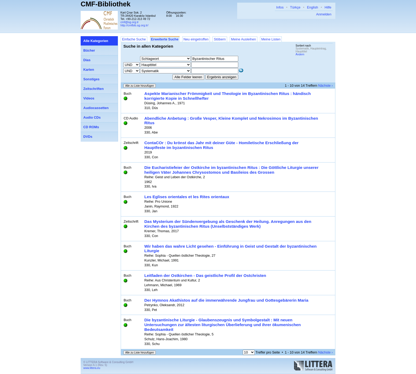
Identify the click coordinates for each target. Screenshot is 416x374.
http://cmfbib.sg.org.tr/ (134, 25)
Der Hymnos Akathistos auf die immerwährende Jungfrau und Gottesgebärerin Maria (226, 300)
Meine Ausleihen (243, 39)
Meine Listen (271, 39)
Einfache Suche (134, 39)
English (312, 7)
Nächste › (325, 86)
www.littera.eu (91, 368)
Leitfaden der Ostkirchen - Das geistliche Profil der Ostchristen (205, 275)
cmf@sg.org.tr (129, 22)
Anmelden (323, 14)
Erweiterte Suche (165, 39)
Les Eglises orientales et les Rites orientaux (186, 196)
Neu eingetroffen (196, 39)
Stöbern (220, 39)
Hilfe (327, 7)
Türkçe (295, 7)
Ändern (300, 54)
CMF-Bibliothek (106, 4)
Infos (280, 7)
